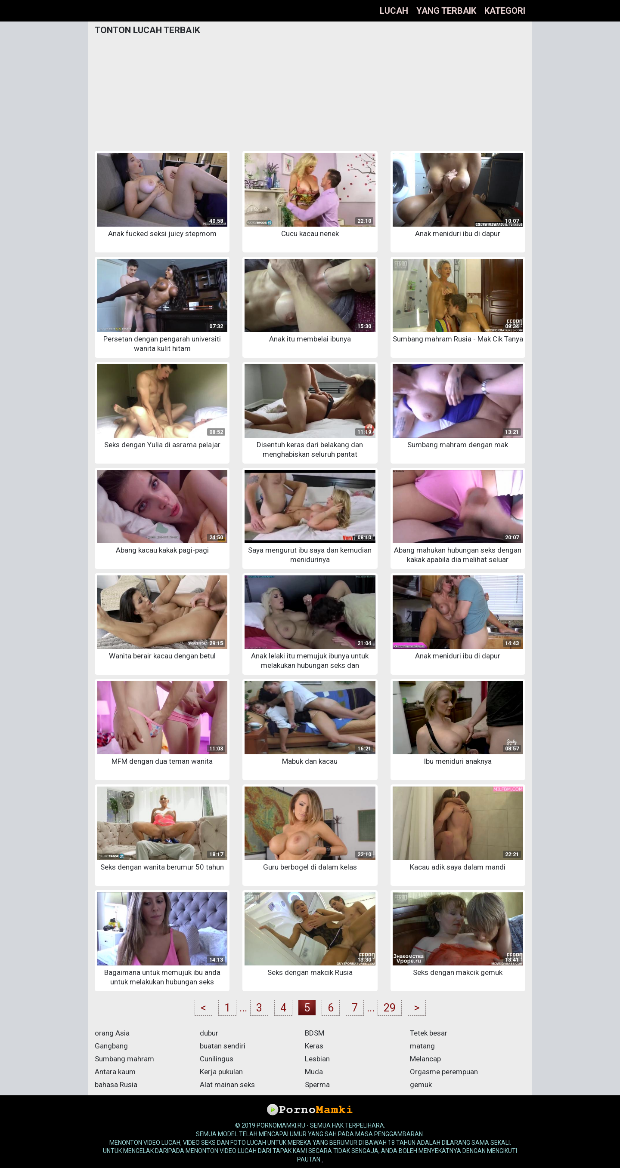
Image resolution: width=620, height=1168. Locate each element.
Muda (314, 1071)
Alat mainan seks (227, 1084)
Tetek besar (428, 1033)
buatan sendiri (222, 1046)
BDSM (314, 1033)
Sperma (317, 1084)
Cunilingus (216, 1058)
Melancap (425, 1058)
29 (390, 1008)
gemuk (421, 1084)
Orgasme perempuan (444, 1071)
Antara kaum (115, 1071)
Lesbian (317, 1058)
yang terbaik (446, 10)
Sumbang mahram (124, 1058)
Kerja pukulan (221, 1071)
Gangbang (111, 1046)
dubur (209, 1033)
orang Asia (112, 1033)
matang (422, 1046)
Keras (314, 1046)
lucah (394, 10)
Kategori (504, 10)
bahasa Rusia (116, 1084)
